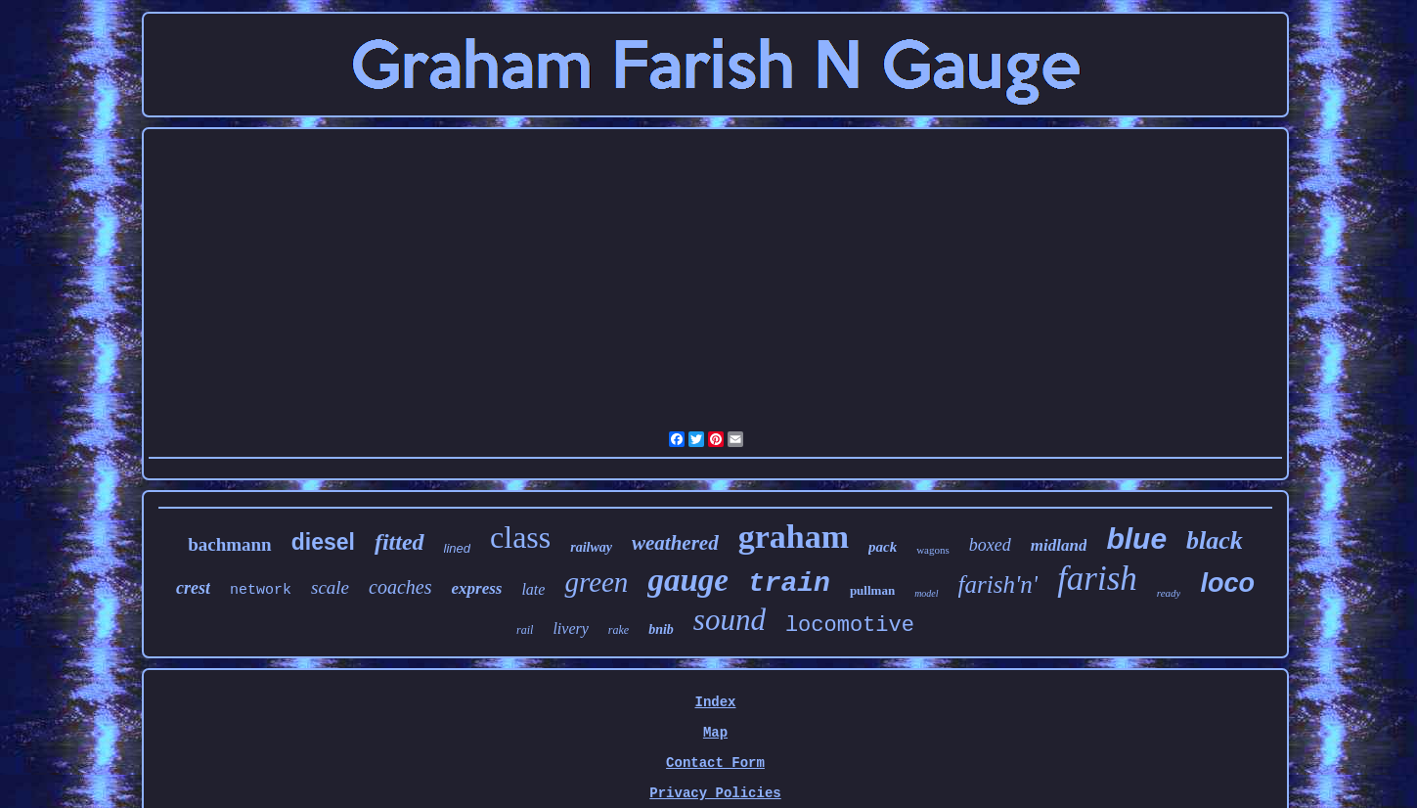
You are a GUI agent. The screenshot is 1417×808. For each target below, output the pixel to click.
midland (1059, 545)
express (476, 588)
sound (729, 620)
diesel (323, 542)
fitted (399, 542)
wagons (933, 550)
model (926, 593)
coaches (400, 587)
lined (457, 548)
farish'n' (998, 584)
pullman (872, 590)
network (260, 590)
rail (524, 630)
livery (570, 628)
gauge (688, 580)
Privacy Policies (714, 793)
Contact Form (715, 763)
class (520, 537)
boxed (990, 545)
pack (882, 547)
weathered (675, 543)
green (596, 582)
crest (193, 588)
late (533, 589)
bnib (661, 629)
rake (618, 630)
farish (1097, 579)
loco (1227, 583)
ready (1169, 593)
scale (330, 587)
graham (793, 536)
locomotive (849, 625)
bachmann (230, 544)
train (789, 583)
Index (714, 702)
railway (591, 547)
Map (715, 733)
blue (1136, 538)
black (1214, 540)
